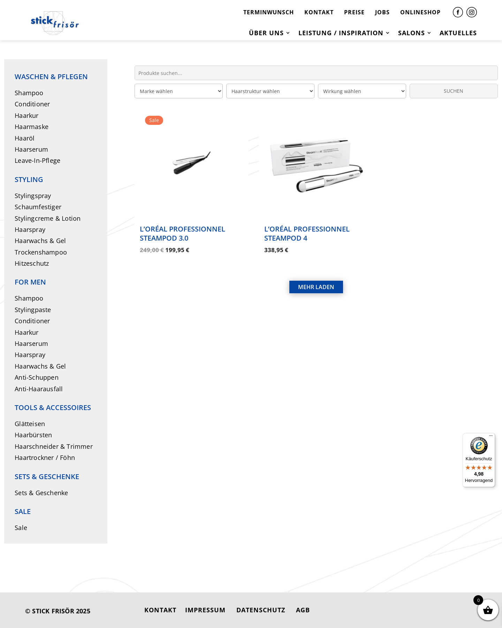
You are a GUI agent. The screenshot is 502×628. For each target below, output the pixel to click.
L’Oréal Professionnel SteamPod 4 (307, 233)
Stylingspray (33, 195)
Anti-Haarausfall (39, 389)
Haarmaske (31, 126)
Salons (411, 33)
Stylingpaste (33, 309)
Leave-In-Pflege (37, 160)
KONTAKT (319, 12)
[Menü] (491, 437)
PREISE (354, 12)
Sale (21, 527)
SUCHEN (453, 91)
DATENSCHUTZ (260, 610)
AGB (303, 610)
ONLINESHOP (420, 12)
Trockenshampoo (41, 252)
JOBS (382, 12)
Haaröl (25, 138)
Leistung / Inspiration (340, 33)
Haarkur (26, 115)
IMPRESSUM (205, 610)
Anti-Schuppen (37, 377)
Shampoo (29, 93)
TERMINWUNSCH (268, 12)
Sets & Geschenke (41, 493)
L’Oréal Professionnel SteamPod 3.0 (182, 233)
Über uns (266, 33)
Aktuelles (458, 33)
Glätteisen (30, 423)
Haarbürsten (33, 435)
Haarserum (31, 149)
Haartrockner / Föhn (45, 457)
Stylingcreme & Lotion (48, 218)
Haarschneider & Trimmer (54, 446)
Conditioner (32, 104)
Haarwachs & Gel (40, 240)
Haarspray (30, 229)
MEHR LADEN (316, 279)
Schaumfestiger (38, 207)
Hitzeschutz (32, 263)
